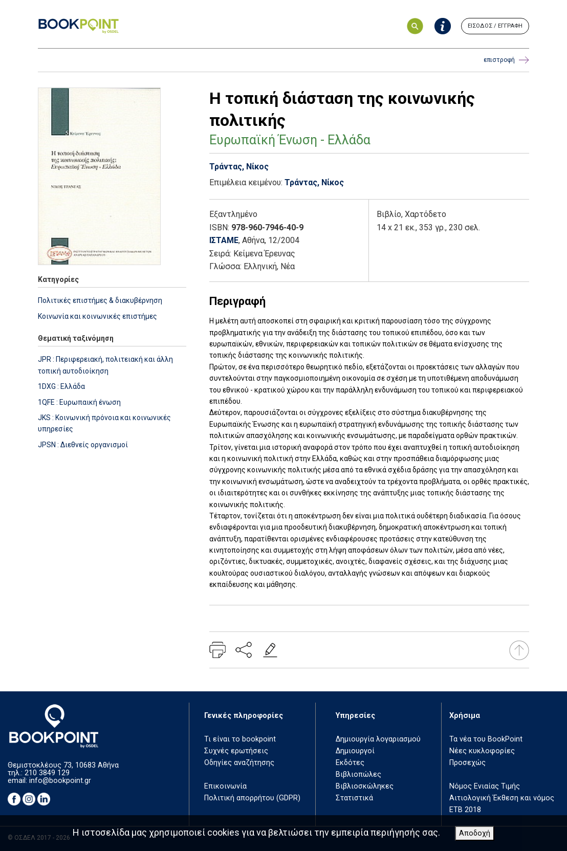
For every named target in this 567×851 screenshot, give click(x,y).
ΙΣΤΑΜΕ (223, 240)
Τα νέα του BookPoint (485, 739)
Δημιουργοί (355, 751)
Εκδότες (350, 762)
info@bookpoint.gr (60, 780)
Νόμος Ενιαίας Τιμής (484, 786)
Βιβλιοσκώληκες (365, 786)
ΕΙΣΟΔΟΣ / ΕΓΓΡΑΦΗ (495, 26)
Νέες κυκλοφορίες (482, 751)
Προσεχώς (467, 762)
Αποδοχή (474, 833)
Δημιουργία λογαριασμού (378, 739)
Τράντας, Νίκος (239, 166)
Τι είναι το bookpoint (240, 739)
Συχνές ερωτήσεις (236, 751)
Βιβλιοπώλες (358, 774)
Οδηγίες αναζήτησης (239, 762)
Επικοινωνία (225, 786)
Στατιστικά (354, 798)
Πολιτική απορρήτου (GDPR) (252, 798)
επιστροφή (506, 60)
